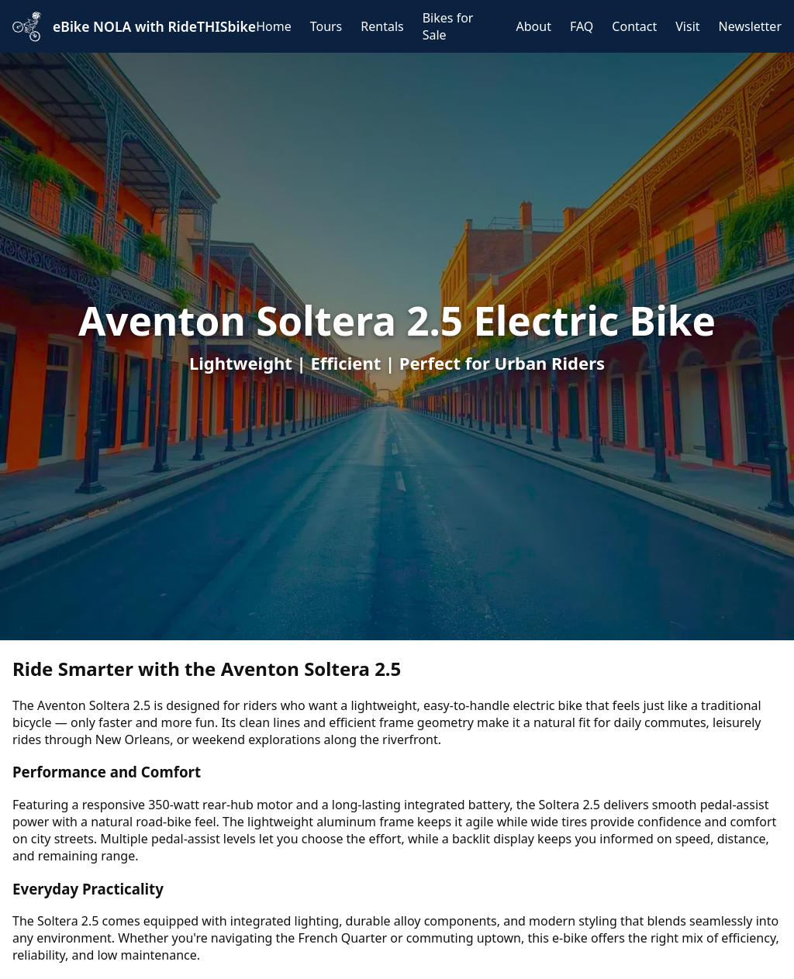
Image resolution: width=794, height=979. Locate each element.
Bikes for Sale (448, 26)
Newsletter (750, 26)
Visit (687, 26)
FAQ (581, 26)
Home (274, 26)
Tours (326, 26)
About (533, 26)
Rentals (382, 26)
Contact (634, 26)
